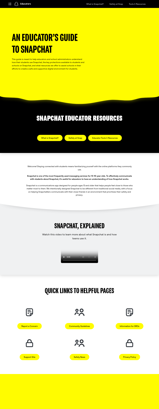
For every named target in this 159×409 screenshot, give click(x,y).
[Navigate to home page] (16, 4)
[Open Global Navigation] (9, 3)
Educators (25, 4)
